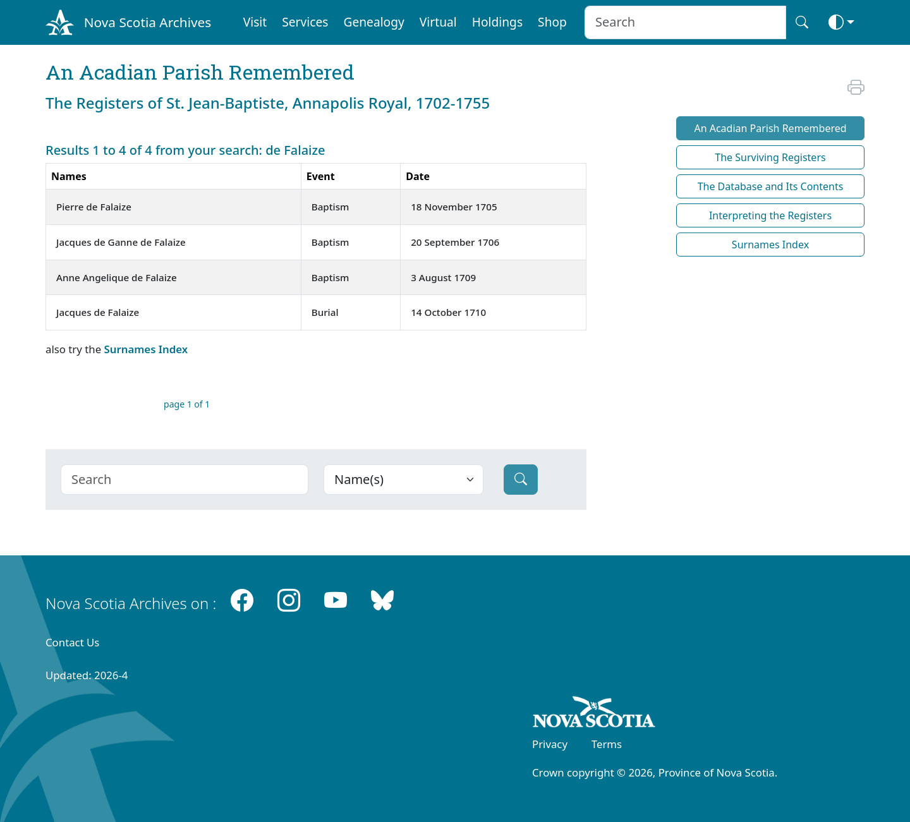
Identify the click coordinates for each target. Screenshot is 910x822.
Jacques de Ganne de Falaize (121, 242)
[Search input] (685, 22)
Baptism (330, 206)
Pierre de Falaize (93, 206)
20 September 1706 (455, 242)
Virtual (438, 21)
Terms (607, 744)
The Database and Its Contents (771, 186)
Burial (325, 312)
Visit (255, 21)
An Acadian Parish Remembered (770, 128)
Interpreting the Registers (770, 215)
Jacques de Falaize (97, 312)
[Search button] (802, 22)
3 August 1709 (443, 277)
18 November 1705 (454, 206)
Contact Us (72, 642)
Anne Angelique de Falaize (116, 277)
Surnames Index (146, 349)
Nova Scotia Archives (147, 22)
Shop (552, 21)
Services (305, 21)
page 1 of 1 (187, 404)
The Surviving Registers (770, 157)
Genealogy (373, 21)
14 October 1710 (448, 312)
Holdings (497, 21)
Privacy (549, 744)
